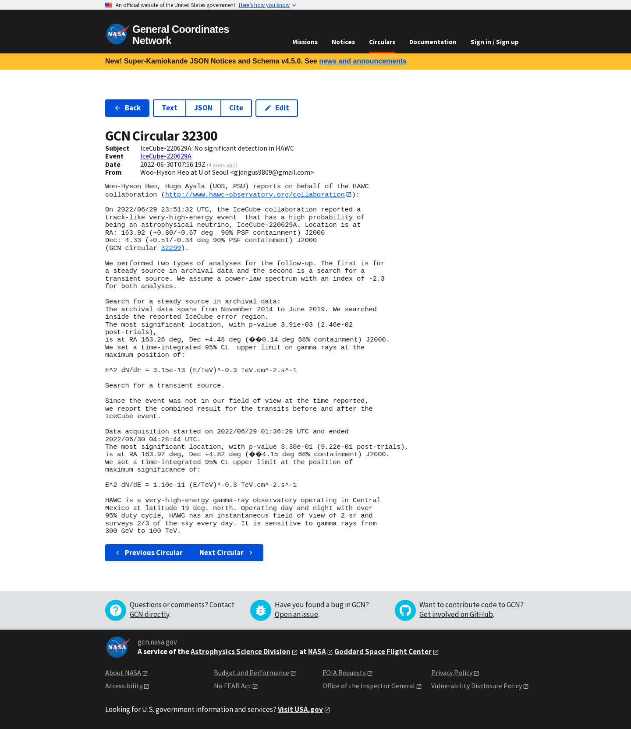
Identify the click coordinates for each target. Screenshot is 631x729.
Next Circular (227, 552)
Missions (305, 42)
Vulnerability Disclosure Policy (476, 686)
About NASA (123, 672)
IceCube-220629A (165, 155)
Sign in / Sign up (495, 42)
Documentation (433, 42)
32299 (171, 248)
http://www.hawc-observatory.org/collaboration (255, 194)
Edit (276, 108)
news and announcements (363, 61)
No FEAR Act (232, 686)
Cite (236, 108)
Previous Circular (148, 552)
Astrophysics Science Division (241, 651)
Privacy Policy (451, 672)
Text (169, 108)
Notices (343, 42)
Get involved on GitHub (456, 614)
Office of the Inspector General (369, 686)
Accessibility (123, 686)
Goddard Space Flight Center (383, 651)
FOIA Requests (344, 672)
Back (127, 108)
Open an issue (296, 614)
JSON (203, 108)
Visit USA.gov (300, 709)
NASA (317, 651)
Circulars (382, 42)
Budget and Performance (251, 672)
